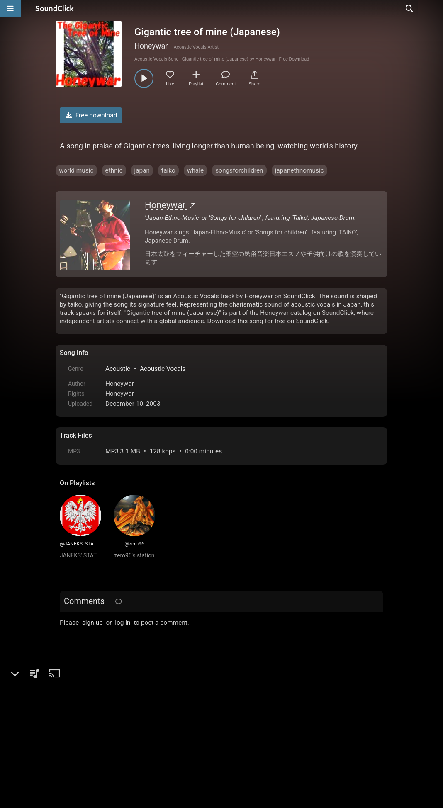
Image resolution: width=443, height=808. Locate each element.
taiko (168, 170)
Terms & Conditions (136, 714)
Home (72, 714)
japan (142, 170)
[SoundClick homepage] (54, 8)
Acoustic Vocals (162, 368)
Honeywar (151, 45)
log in (122, 622)
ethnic (114, 170)
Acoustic (117, 368)
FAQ (94, 714)
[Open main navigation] (10, 8)
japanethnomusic (299, 170)
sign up (92, 622)
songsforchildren (239, 170)
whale (195, 170)
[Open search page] (434, 8)
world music (76, 170)
